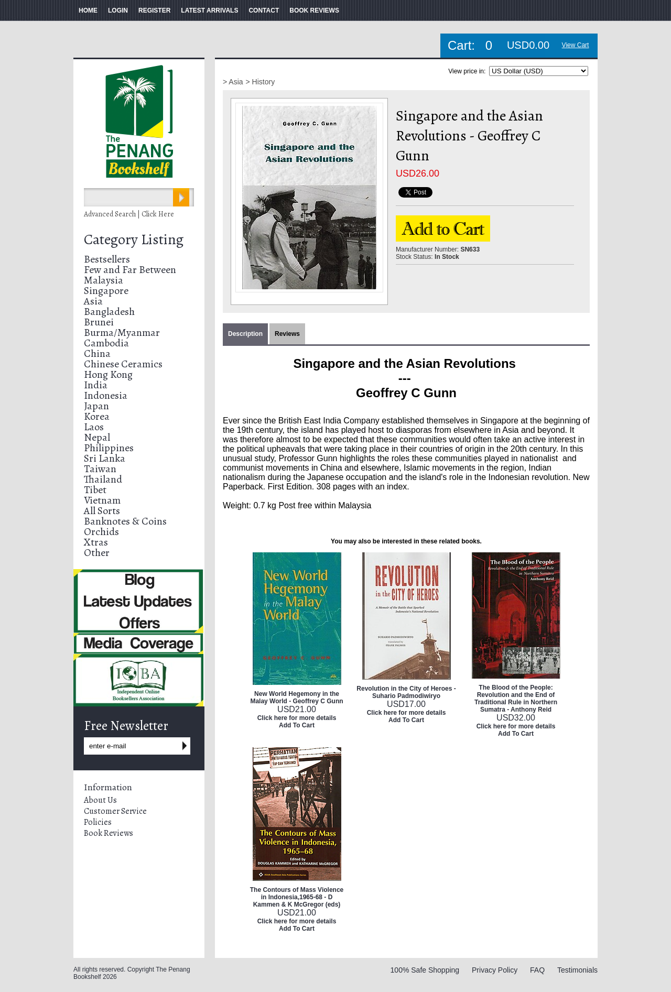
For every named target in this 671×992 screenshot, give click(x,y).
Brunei (99, 322)
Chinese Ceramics (123, 364)
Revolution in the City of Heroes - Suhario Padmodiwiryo (406, 692)
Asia (93, 301)
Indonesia (105, 395)
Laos (94, 427)
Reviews (287, 333)
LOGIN (118, 10)
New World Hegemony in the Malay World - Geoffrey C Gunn (296, 697)
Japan (96, 406)
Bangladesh (109, 311)
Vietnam (102, 500)
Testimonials (577, 970)
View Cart (575, 45)
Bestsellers (107, 259)
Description (245, 333)
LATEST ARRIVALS (209, 10)
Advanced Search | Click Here (129, 214)
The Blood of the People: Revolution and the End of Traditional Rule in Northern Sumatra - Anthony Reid (515, 698)
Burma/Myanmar (122, 332)
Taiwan (100, 469)
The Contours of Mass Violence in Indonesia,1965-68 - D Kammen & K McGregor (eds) (296, 897)
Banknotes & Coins (125, 521)
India (95, 385)
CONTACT (263, 10)
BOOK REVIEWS (314, 10)
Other (97, 553)
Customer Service (115, 811)
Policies (98, 822)
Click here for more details (297, 718)
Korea (97, 416)
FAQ (537, 970)
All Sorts (102, 511)
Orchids (101, 532)
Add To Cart (297, 725)
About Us (100, 800)
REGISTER (154, 10)
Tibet (95, 490)
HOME (88, 10)
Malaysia (103, 280)
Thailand (103, 479)
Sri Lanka (104, 458)
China (97, 353)
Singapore (106, 291)
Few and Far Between (130, 270)
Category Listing (133, 239)
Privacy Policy (494, 970)
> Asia (233, 82)
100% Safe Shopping (425, 970)
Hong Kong (108, 374)
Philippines (109, 448)
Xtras (96, 542)
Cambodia (106, 343)
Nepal (97, 437)
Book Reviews (108, 833)
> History (260, 82)
